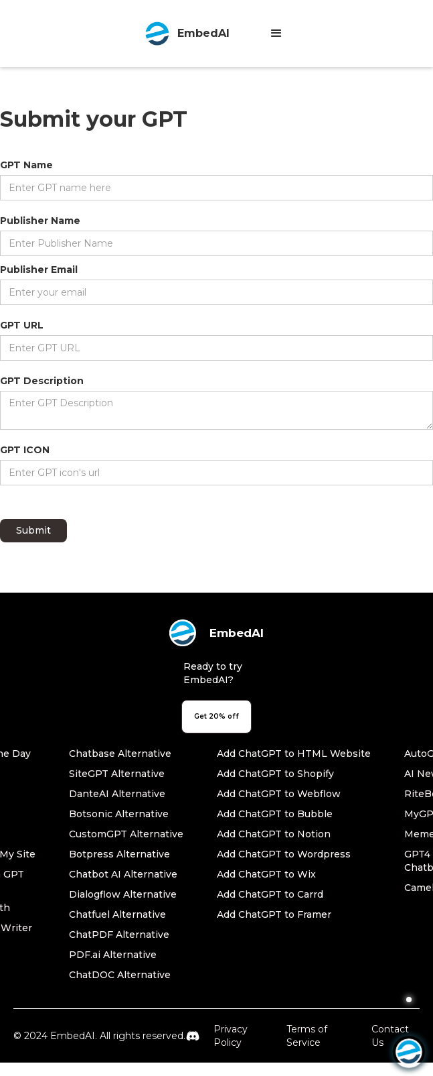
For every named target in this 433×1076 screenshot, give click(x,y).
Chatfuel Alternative (117, 914)
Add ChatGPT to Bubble (275, 814)
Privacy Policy (230, 1036)
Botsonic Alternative (119, 814)
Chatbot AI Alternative (123, 874)
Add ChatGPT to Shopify (275, 774)
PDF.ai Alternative (113, 955)
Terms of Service (306, 1036)
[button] (276, 33)
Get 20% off (216, 716)
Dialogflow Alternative (123, 894)
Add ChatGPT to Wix (266, 874)
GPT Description (42, 381)
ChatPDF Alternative (119, 935)
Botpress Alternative (119, 854)
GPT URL (22, 325)
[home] (183, 33)
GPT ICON (25, 450)
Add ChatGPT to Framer (274, 914)
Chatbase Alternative (120, 754)
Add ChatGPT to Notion (274, 834)
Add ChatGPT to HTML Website (294, 754)
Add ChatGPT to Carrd (270, 894)
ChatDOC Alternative (120, 975)
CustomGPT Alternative (126, 834)
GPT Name (26, 165)
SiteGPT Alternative (117, 774)
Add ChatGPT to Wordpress (284, 854)
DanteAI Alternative (117, 794)
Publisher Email (39, 269)
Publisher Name (40, 221)
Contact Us (390, 1036)
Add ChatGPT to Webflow (279, 794)
